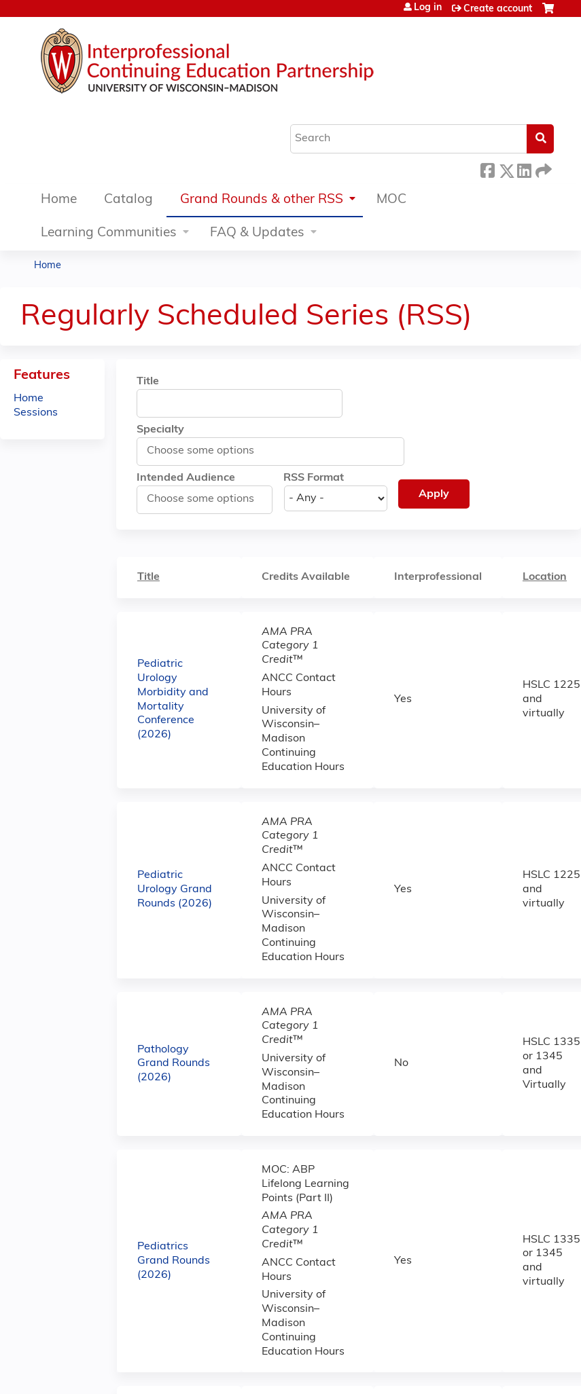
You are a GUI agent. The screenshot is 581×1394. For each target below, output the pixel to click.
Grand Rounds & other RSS (261, 200)
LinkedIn (524, 168)
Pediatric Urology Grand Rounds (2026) (174, 889)
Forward (542, 168)
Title (148, 381)
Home (59, 200)
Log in (428, 8)
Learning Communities (109, 233)
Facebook (487, 168)
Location (551, 576)
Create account (497, 9)
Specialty (160, 429)
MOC (391, 200)
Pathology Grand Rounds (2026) (173, 1064)
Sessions (36, 412)
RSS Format (313, 478)
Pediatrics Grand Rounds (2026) (173, 1261)
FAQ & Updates (257, 233)
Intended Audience (186, 478)
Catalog (128, 200)
